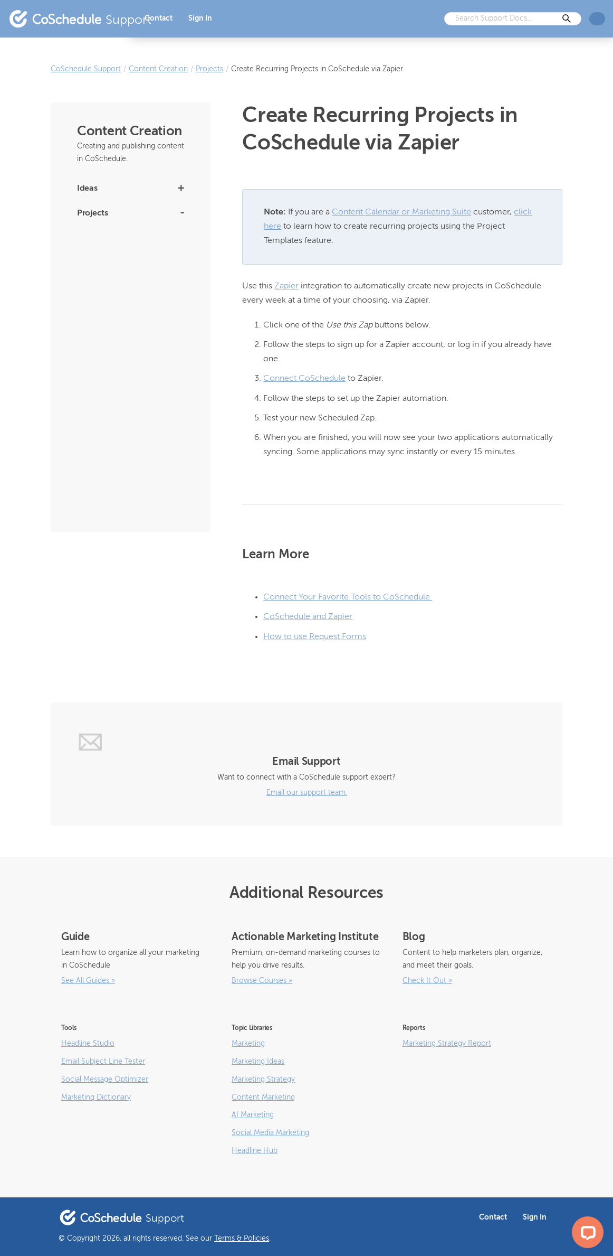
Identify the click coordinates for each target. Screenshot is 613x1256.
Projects (209, 69)
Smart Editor (96, 236)
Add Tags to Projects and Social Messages (127, 437)
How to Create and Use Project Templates (126, 322)
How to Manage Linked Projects (127, 350)
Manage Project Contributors (123, 408)
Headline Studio (87, 1043)
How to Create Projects (113, 499)
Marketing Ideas (258, 1061)
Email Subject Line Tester (103, 1061)
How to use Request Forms (314, 637)
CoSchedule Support (86, 69)
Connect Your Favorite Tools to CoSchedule (347, 597)
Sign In (200, 18)
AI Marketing (253, 1115)
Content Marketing (263, 1097)
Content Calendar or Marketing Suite (401, 212)
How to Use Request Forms (120, 259)
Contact (159, 18)
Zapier (286, 286)
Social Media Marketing (270, 1133)
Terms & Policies (241, 1238)
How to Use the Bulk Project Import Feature (121, 287)
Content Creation (158, 69)
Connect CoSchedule (304, 378)
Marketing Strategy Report (447, 1043)
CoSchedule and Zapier (307, 617)
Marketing (248, 1043)
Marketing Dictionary (96, 1097)
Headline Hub (254, 1151)
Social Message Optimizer (104, 1079)
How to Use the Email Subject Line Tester (123, 471)
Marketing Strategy (263, 1079)
